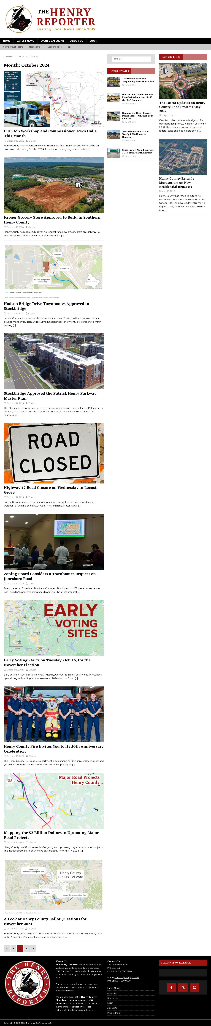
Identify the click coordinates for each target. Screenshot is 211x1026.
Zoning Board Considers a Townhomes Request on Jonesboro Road (50, 576)
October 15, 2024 (15, 227)
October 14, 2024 (15, 403)
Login (93, 40)
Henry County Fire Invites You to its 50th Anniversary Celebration (54, 749)
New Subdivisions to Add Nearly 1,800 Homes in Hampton (135, 134)
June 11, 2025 (130, 141)
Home (6, 40)
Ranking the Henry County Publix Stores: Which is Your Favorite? (137, 115)
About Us (76, 40)
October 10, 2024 (15, 669)
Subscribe (112, 998)
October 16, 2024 (15, 141)
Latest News (25, 40)
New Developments (13, 47)
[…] (89, 149)
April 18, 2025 (168, 191)
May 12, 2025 (168, 115)
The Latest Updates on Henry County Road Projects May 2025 (182, 107)
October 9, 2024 (15, 928)
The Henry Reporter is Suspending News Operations (138, 80)
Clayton (32, 141)
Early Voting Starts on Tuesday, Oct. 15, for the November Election (47, 662)
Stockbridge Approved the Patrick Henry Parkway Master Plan (50, 396)
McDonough (35, 47)
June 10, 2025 (130, 156)
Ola (69, 47)
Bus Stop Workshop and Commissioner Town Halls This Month (50, 133)
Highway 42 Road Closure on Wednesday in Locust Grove (50, 490)
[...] (200, 130)
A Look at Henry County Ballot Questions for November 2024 (45, 921)
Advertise (112, 993)
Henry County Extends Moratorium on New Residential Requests (176, 182)
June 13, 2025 (130, 85)
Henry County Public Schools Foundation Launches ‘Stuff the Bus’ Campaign (137, 97)
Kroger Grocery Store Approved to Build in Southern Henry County (52, 220)
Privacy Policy (114, 1013)
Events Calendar (52, 40)
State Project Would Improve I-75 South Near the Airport (138, 151)
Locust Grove (55, 47)
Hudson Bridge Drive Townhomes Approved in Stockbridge (46, 306)
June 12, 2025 (130, 122)
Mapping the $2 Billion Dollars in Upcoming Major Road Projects (51, 835)
